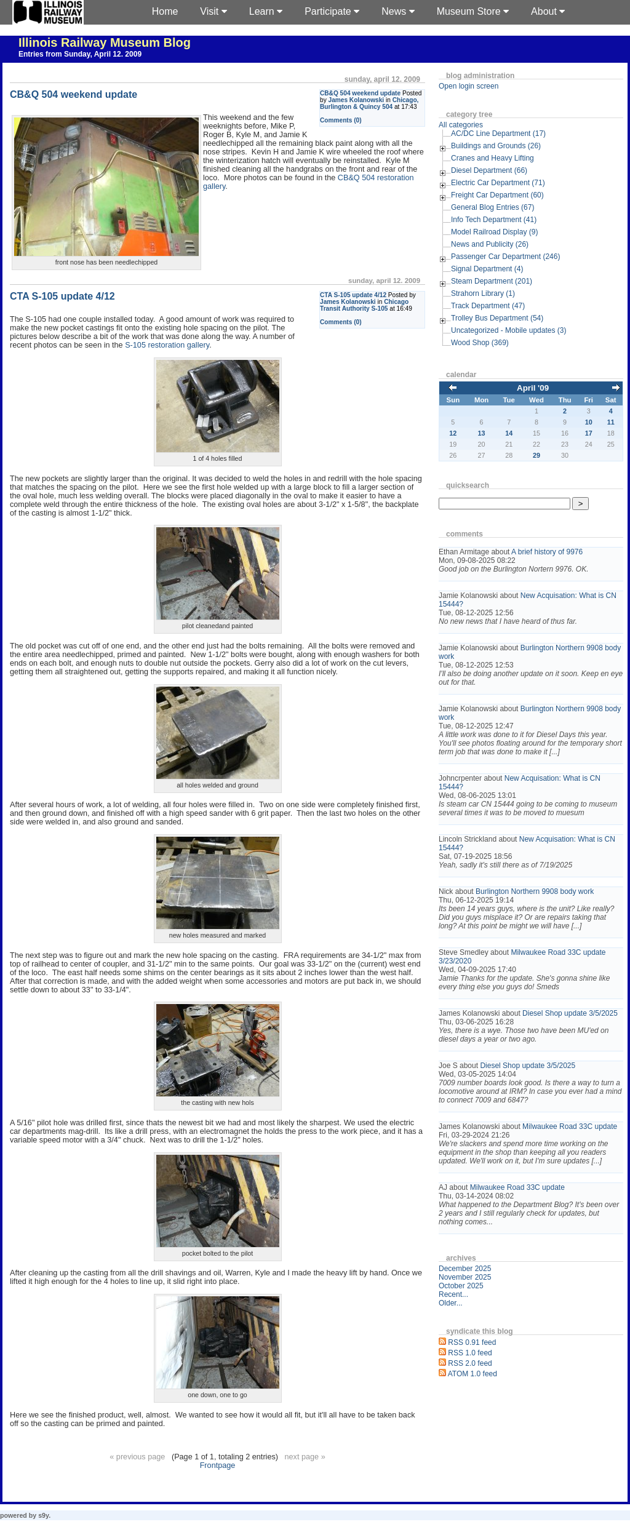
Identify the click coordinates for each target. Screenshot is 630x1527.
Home (165, 11)
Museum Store (473, 11)
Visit (213, 11)
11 (611, 422)
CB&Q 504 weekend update (360, 93)
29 (536, 455)
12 (453, 433)
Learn (265, 11)
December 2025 (465, 1268)
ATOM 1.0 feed (472, 1374)
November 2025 (465, 1277)
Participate (332, 11)
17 (588, 433)
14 (508, 433)
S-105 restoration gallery (167, 345)
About (548, 11)
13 (481, 433)
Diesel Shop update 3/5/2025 (570, 1013)
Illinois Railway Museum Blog (104, 42)
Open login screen (468, 86)
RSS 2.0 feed (470, 1363)
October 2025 (461, 1286)
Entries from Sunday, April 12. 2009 (80, 54)
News (397, 11)
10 (588, 422)
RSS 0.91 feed (472, 1342)
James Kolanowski (357, 100)
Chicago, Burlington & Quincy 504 (369, 103)
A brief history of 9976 (547, 552)
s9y (43, 1515)
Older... (451, 1303)
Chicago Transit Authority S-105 (364, 305)
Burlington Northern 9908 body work (535, 891)
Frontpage (218, 1465)
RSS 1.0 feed (470, 1353)
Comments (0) (341, 120)
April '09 (533, 388)
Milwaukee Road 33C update (569, 1126)
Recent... (453, 1294)
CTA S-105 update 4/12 (353, 295)
